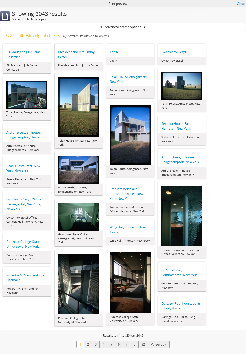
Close (241, 3)
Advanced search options (123, 27)
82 (143, 344)
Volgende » (158, 344)
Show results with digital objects (86, 36)
